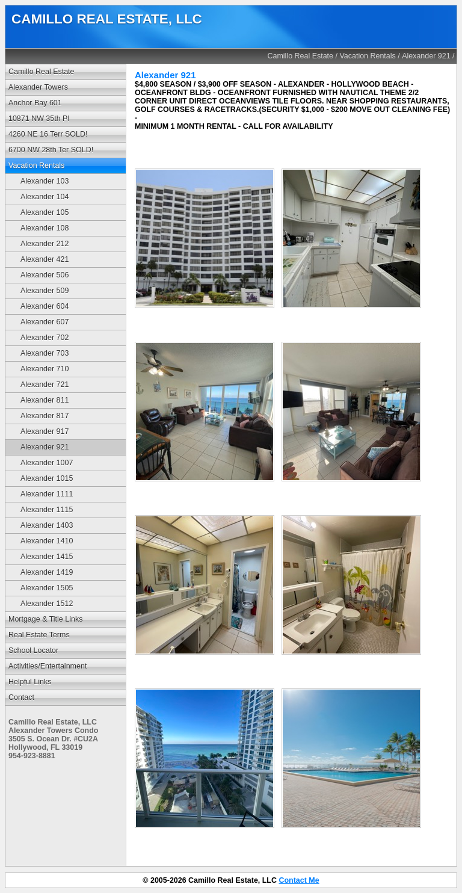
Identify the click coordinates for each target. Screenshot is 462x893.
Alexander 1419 (46, 572)
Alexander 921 (426, 56)
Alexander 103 (44, 181)
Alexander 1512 (46, 603)
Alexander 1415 (46, 556)
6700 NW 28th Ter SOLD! (50, 150)
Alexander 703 (44, 353)
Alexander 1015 (46, 478)
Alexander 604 (44, 306)
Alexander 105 (44, 212)
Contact (21, 697)
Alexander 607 (44, 322)
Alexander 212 (44, 243)
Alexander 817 (44, 416)
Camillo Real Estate (301, 56)
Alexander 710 (44, 369)
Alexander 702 (44, 337)
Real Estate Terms (39, 635)
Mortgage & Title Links (45, 619)
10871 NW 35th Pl (38, 118)
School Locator (33, 650)
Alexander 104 (44, 197)
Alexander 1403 (46, 525)
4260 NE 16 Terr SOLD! (47, 134)
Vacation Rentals (367, 56)
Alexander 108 (44, 228)
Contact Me (299, 880)
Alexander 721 (44, 384)
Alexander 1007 (46, 463)
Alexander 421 (44, 259)
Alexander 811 (44, 400)
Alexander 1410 (46, 541)
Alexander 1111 (46, 494)
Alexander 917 (44, 431)
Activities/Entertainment (47, 666)
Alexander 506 (44, 275)
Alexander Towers (38, 87)
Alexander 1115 (46, 509)
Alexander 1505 (46, 588)
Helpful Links (29, 682)
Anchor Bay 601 (35, 103)
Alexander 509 (44, 290)
